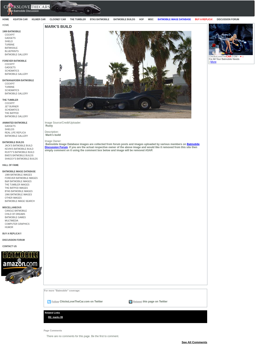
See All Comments (194, 342)
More (213, 61)
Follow (55, 301)
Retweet (137, 301)
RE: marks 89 (55, 317)
